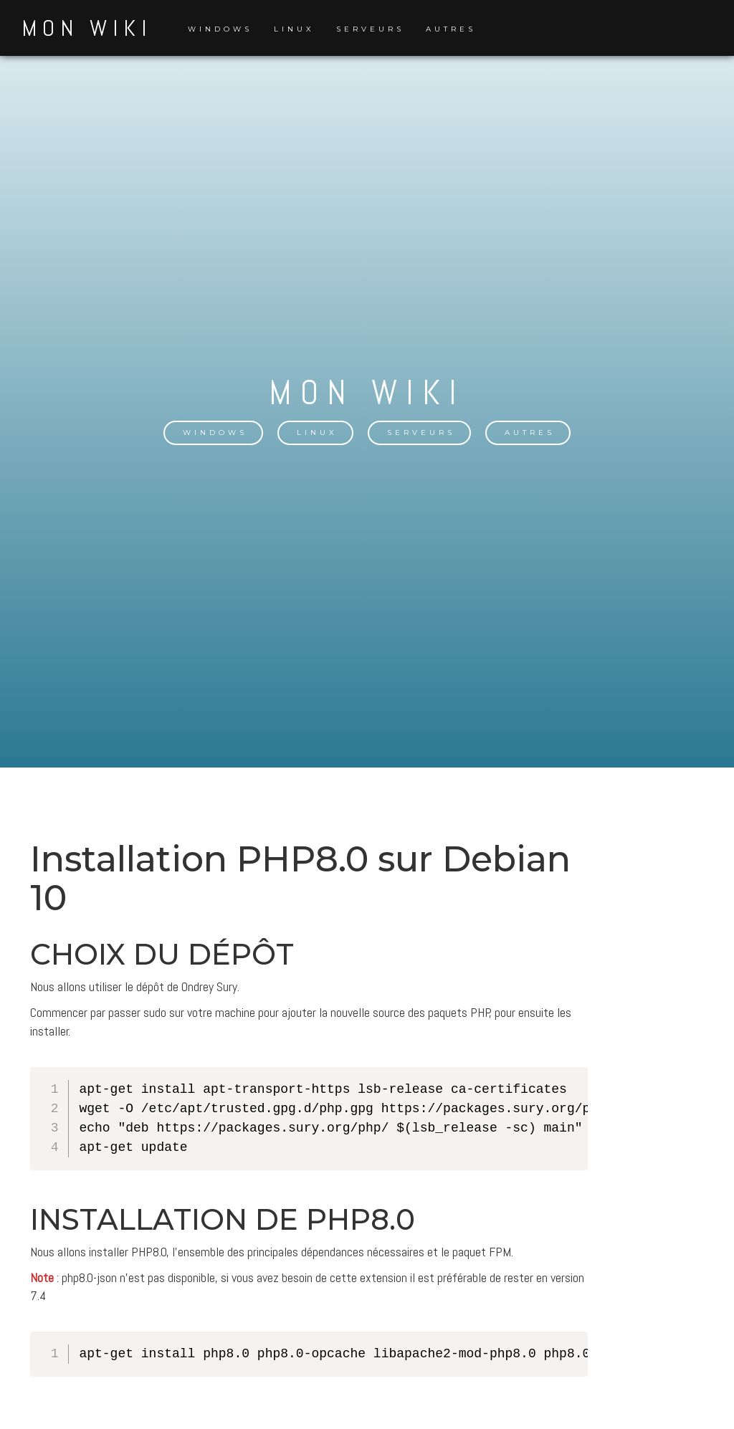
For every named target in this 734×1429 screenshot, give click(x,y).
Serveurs (370, 29)
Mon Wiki (87, 28)
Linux (294, 29)
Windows (220, 29)
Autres (451, 29)
